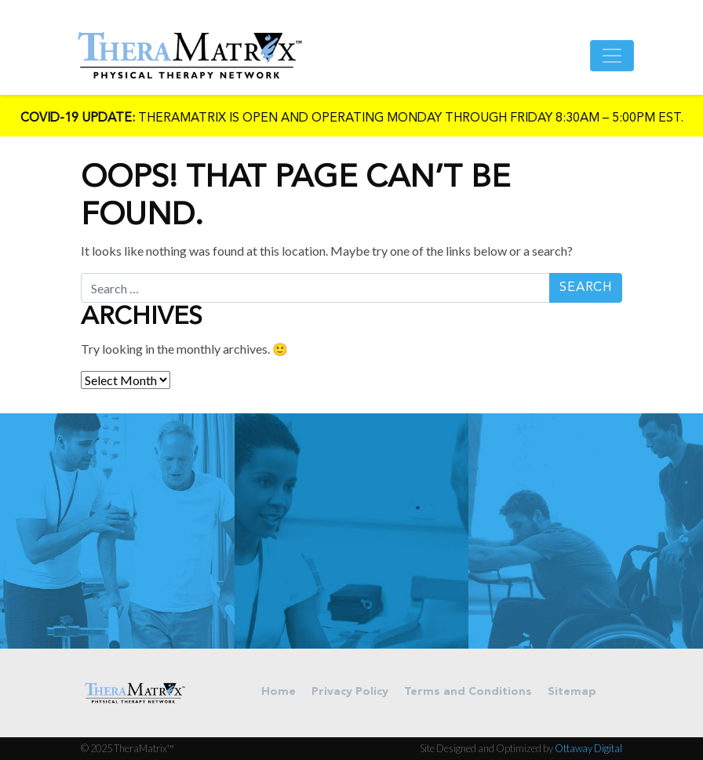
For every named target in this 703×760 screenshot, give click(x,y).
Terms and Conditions (468, 692)
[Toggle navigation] (612, 55)
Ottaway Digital (588, 748)
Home (278, 692)
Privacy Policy (349, 692)
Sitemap (572, 692)
